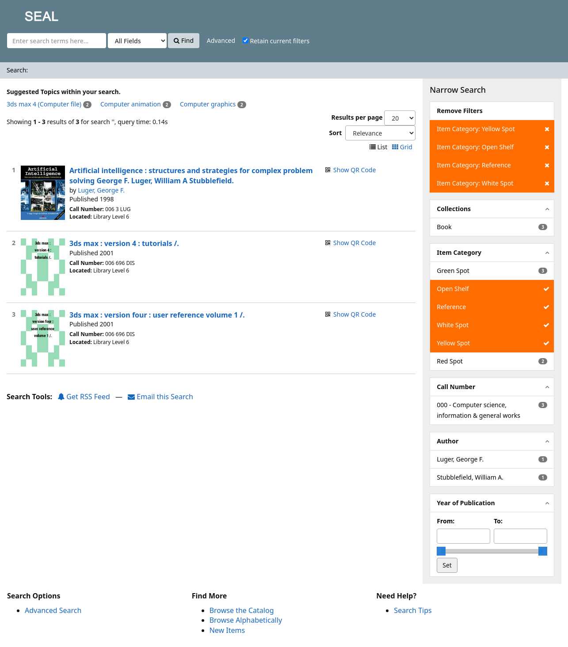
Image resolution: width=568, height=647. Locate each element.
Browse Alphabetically (246, 620)
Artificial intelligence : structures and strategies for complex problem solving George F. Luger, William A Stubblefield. (191, 175)
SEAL (24, 13)
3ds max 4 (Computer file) (44, 104)
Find (184, 40)
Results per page (356, 117)
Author (447, 441)
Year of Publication (466, 503)
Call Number (456, 386)
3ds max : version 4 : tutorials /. (124, 243)
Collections (454, 208)
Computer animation (130, 104)
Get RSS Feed (83, 396)
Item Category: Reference (493, 165)
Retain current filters (276, 41)
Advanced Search (53, 610)
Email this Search (160, 396)
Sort (335, 133)
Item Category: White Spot (493, 183)
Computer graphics (208, 104)
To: (498, 521)
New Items (227, 630)
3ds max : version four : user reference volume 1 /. (157, 315)
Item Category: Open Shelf (493, 147)
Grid (403, 147)
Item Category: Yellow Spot (493, 129)
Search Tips (412, 610)
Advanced (221, 40)
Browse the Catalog (242, 610)
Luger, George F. (101, 190)
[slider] (441, 551)
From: (445, 521)
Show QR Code (354, 170)
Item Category (459, 252)
